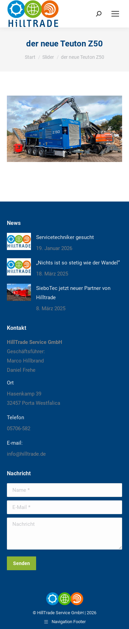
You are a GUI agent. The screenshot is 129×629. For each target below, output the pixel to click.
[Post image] (19, 241)
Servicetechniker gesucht (65, 237)
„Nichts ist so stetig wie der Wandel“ (78, 263)
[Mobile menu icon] (115, 14)
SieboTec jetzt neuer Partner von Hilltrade (73, 293)
